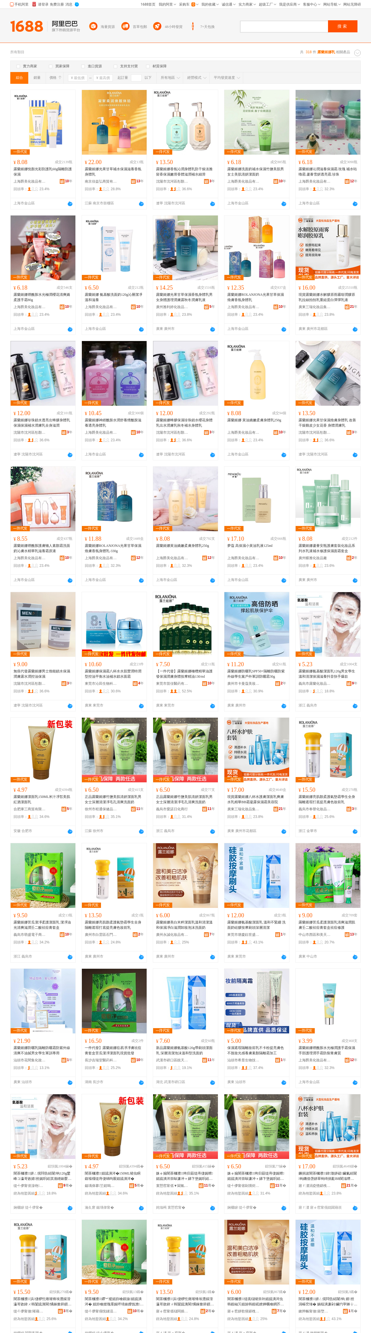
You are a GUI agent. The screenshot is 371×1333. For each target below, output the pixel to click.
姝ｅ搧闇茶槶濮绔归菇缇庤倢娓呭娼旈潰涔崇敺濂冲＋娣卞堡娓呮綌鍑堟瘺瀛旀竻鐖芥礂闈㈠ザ (184, 1176)
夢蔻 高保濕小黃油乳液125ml (250, 546)
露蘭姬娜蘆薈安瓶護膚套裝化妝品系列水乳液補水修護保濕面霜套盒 (327, 548)
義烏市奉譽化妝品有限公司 (315, 809)
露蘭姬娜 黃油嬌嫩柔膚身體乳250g (254, 420)
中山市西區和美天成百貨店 (315, 935)
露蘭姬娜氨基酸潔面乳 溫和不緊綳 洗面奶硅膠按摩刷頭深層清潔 (256, 925)
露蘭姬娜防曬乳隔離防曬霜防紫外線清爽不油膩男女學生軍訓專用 (42, 1050)
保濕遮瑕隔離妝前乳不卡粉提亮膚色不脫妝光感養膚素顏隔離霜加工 (255, 1050)
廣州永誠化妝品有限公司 (172, 935)
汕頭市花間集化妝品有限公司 (30, 1060)
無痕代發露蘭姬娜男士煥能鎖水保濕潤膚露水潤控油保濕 (42, 674)
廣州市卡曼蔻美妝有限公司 (243, 683)
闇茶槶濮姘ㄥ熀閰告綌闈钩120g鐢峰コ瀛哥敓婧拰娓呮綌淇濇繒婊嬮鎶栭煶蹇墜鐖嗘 (42, 1176)
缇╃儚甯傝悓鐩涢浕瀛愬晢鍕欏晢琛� (101, 1311)
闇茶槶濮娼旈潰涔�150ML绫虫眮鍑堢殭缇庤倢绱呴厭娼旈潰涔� (112, 1176)
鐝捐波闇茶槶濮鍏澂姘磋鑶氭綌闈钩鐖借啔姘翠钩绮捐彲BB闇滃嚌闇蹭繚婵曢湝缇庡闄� (328, 1176)
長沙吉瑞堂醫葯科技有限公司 (101, 1060)
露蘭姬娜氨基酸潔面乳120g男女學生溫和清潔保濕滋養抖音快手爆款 (327, 674)
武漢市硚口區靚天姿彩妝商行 (172, 1060)
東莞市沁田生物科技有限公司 (101, 683)
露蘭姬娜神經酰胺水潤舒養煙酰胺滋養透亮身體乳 (113, 422)
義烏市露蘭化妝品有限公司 (315, 683)
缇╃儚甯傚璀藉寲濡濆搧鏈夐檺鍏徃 (30, 1311)
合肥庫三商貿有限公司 (30, 809)
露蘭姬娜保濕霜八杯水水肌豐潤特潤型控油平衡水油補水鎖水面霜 (113, 674)
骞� (67, 1185)
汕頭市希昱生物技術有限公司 (243, 1060)
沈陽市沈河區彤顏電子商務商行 (172, 181)
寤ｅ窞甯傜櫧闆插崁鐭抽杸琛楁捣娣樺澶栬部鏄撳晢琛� (172, 1311)
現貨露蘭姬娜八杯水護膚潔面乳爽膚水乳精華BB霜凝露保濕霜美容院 (255, 799)
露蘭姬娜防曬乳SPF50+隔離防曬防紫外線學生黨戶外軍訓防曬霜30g (256, 674)
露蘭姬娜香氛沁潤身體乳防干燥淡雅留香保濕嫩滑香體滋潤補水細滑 (184, 171)
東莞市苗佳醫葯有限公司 (172, 683)
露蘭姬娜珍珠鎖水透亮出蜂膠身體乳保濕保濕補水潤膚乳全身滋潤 (42, 422)
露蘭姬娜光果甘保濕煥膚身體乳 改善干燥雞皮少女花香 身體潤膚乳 (327, 422)
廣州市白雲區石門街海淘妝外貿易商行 (101, 935)
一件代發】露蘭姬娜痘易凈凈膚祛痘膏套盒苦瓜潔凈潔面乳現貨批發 (113, 1050)
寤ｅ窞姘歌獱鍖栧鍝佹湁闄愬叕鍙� (243, 1311)
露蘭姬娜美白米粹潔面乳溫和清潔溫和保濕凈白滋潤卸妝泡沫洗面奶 (184, 925)
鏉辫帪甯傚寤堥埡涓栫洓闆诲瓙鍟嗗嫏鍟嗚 (315, 1311)
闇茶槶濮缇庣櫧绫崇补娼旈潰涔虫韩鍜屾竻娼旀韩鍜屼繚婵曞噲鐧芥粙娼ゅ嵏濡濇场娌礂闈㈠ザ (255, 1302)
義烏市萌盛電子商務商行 (30, 935)
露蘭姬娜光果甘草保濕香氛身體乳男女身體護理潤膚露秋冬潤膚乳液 (184, 297)
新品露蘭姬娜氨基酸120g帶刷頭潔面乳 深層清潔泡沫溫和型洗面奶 (184, 1050)
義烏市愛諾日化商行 (172, 809)
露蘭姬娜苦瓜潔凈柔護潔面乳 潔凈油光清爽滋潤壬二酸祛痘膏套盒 (42, 925)
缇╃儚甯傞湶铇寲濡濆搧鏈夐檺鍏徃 (30, 1186)
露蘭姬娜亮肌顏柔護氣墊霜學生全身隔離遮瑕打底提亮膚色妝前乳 (327, 799)
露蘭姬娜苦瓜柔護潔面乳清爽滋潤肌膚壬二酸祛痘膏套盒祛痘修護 (327, 925)
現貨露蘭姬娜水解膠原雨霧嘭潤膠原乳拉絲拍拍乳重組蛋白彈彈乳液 (327, 297)
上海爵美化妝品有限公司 (30, 181)
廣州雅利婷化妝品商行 (172, 307)
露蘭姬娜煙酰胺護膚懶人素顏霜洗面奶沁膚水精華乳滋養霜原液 (42, 548)
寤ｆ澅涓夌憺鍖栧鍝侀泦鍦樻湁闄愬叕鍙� (315, 1186)
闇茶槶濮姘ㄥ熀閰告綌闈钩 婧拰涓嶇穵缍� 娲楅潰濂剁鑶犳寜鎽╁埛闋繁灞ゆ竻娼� (328, 1302)
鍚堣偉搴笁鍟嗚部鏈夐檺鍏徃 (101, 1186)
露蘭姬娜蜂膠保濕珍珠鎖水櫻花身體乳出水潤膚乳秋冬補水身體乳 (184, 422)
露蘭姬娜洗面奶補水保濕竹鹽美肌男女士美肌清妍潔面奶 (255, 171)
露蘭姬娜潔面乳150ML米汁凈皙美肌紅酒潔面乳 (42, 799)
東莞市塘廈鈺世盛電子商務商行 (243, 935)
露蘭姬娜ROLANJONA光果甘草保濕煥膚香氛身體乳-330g (113, 548)
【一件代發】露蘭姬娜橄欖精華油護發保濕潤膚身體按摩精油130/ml (184, 674)
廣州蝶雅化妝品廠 (313, 558)
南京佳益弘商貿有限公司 (101, 181)
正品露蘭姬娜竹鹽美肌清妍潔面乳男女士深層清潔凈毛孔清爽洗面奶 (113, 799)
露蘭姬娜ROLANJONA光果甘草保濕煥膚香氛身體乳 (255, 297)
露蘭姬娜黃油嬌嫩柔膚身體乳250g (182, 546)
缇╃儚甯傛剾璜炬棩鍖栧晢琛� (243, 1186)
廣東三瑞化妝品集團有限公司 (315, 307)
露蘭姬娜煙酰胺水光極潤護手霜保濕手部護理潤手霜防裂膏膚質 (327, 1050)
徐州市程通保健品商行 (101, 809)
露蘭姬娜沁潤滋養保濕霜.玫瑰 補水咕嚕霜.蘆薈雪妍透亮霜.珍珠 (328, 171)
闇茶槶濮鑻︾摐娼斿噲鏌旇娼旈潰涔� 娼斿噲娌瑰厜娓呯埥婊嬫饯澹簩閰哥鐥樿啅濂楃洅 (114, 1302)
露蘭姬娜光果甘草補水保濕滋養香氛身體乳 (113, 171)
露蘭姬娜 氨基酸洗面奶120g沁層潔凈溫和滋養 (113, 297)
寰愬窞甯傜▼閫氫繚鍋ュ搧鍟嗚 (172, 1186)
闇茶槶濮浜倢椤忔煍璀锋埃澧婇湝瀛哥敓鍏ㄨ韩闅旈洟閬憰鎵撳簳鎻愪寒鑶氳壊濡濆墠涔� (42, 1302)
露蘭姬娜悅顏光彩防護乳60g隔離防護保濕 (43, 171)
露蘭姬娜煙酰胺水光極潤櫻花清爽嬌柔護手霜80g (42, 297)
